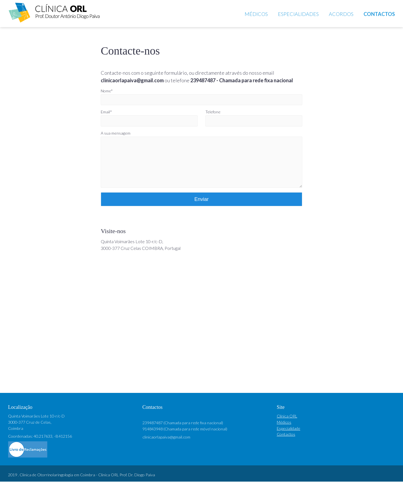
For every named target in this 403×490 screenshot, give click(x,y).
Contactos (379, 14)
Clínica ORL (287, 424)
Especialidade (288, 436)
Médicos (256, 14)
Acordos (341, 14)
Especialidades (298, 14)
